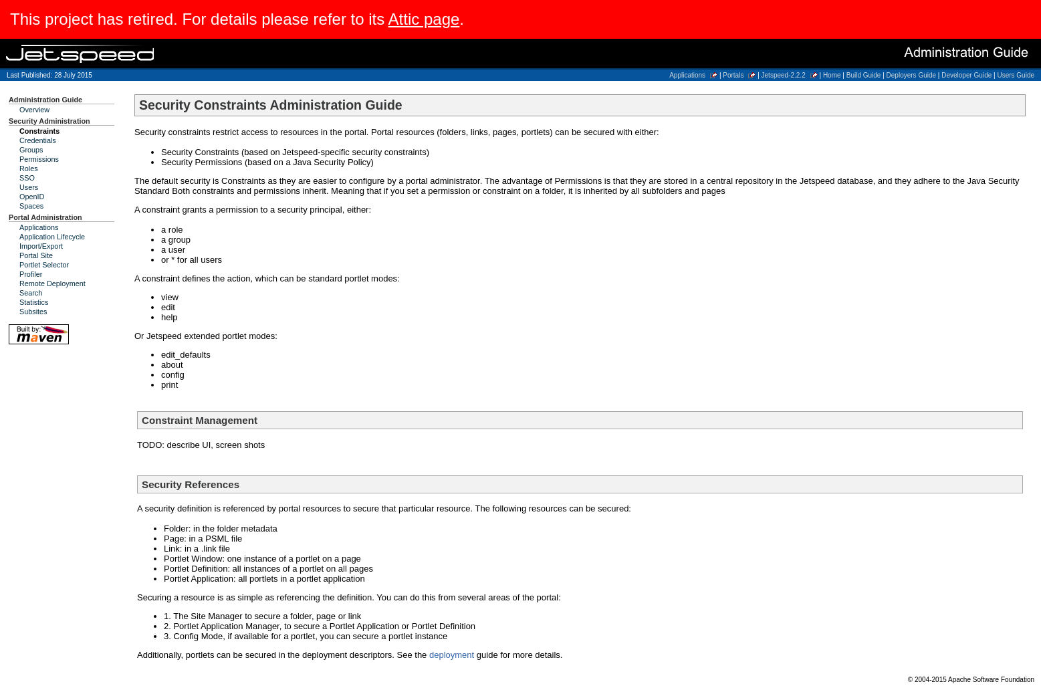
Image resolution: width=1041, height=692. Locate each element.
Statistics (33, 302)
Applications (687, 75)
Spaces (31, 206)
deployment (451, 655)
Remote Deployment (52, 283)
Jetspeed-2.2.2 (784, 75)
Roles (28, 168)
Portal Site (36, 255)
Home (832, 75)
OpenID (31, 197)
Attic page (424, 19)
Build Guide (863, 75)
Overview (34, 110)
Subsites (33, 312)
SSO (27, 178)
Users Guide (1015, 75)
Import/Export (41, 246)
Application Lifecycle (52, 237)
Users (28, 187)
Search (30, 293)
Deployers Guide (911, 75)
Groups (31, 150)
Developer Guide (966, 75)
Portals (733, 75)
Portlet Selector (44, 265)
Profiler (30, 274)
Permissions (39, 159)
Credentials (37, 140)
